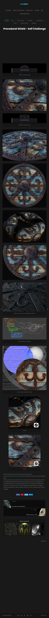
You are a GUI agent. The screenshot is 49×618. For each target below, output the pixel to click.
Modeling (34, 23)
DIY (42, 10)
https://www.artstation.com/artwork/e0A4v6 (14, 545)
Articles (37, 10)
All (6, 20)
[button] (43, 610)
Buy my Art (29, 10)
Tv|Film (15, 23)
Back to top (43, 615)
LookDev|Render (24, 23)
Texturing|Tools (39, 20)
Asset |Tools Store (18, 10)
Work (12, 20)
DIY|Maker (30, 20)
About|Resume (24, 14)
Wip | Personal (20, 20)
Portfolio (8, 10)
